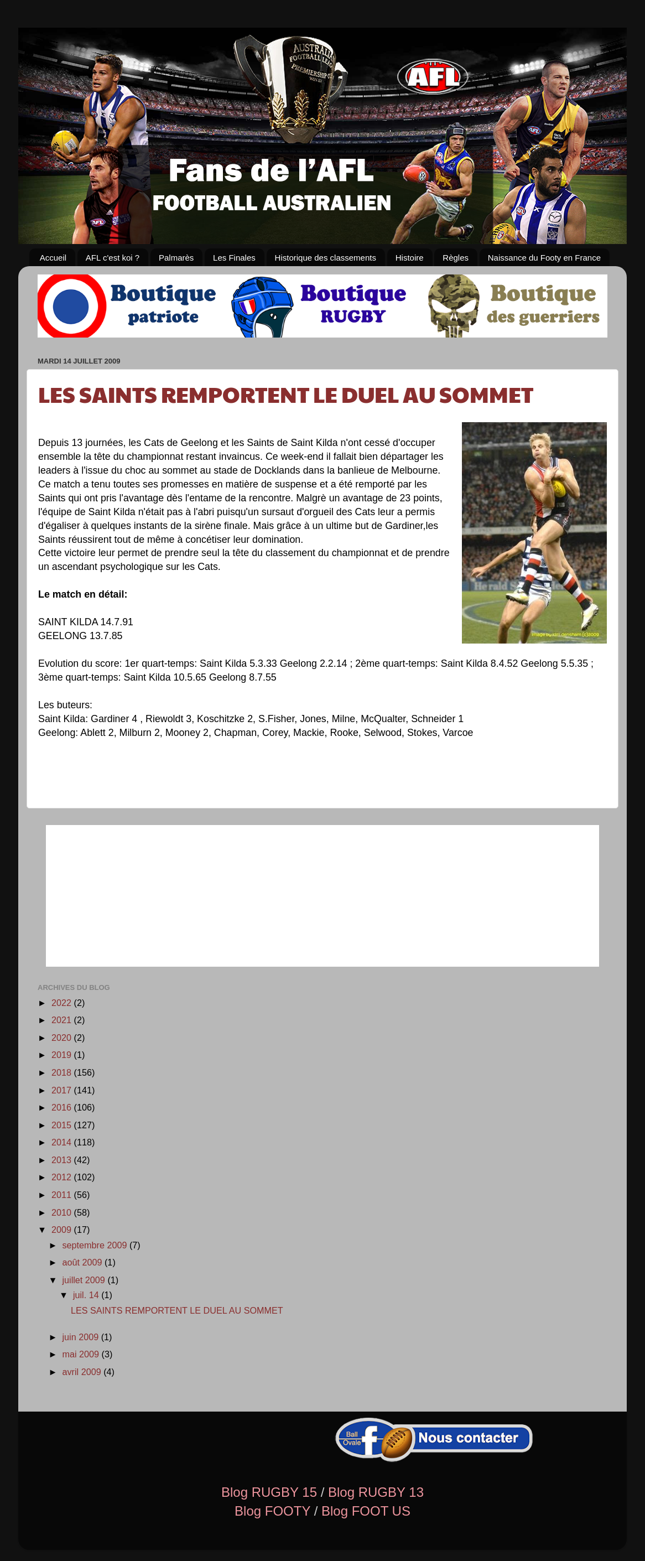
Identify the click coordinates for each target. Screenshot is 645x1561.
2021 (62, 1020)
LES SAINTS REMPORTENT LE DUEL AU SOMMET (285, 393)
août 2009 (83, 1262)
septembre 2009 (95, 1245)
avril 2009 (82, 1372)
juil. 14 (87, 1295)
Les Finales (234, 257)
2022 (62, 1003)
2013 (62, 1160)
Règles (456, 257)
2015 (62, 1125)
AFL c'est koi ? (112, 257)
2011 (62, 1195)
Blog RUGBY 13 (376, 1492)
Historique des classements (325, 257)
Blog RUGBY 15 (269, 1492)
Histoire (410, 257)
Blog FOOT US (365, 1510)
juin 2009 (81, 1337)
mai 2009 (81, 1354)
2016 (62, 1107)
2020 (62, 1038)
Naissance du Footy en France (544, 257)
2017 (62, 1090)
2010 (62, 1212)
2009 (62, 1230)
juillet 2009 (84, 1280)
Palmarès (176, 257)
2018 (62, 1072)
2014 (62, 1142)
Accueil (53, 257)
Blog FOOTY (272, 1510)
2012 (62, 1177)
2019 (62, 1055)
